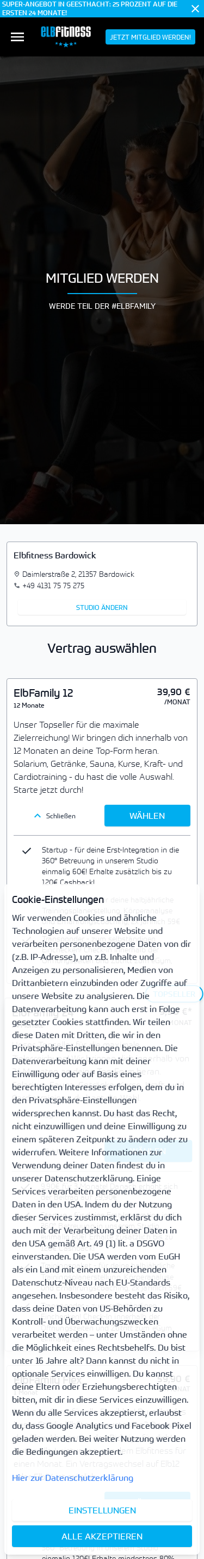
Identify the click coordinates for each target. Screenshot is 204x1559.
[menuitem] (17, 37)
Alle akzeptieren (102, 1536)
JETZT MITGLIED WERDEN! (150, 37)
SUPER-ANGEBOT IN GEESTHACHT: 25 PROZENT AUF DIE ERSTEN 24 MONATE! (89, 8)
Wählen (147, 815)
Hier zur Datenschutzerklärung (72, 1477)
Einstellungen (102, 1510)
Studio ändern (102, 607)
